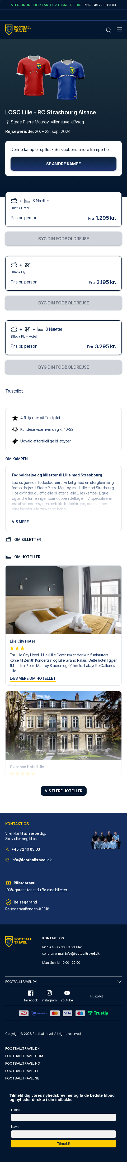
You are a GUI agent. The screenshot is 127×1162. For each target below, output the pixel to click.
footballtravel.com (24, 1056)
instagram (49, 996)
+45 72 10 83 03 (22, 849)
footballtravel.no (22, 1063)
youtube (67, 996)
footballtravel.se (22, 1078)
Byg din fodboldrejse (63, 238)
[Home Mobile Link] (18, 30)
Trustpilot (14, 391)
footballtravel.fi (21, 1071)
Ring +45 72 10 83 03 (100, 5)
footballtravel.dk (22, 1049)
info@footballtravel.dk (28, 860)
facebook (31, 996)
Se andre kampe (63, 163)
